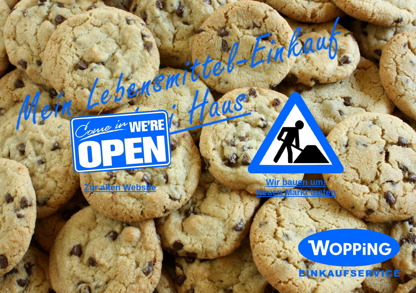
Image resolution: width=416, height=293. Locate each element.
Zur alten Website (120, 187)
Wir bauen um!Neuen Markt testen (296, 187)
